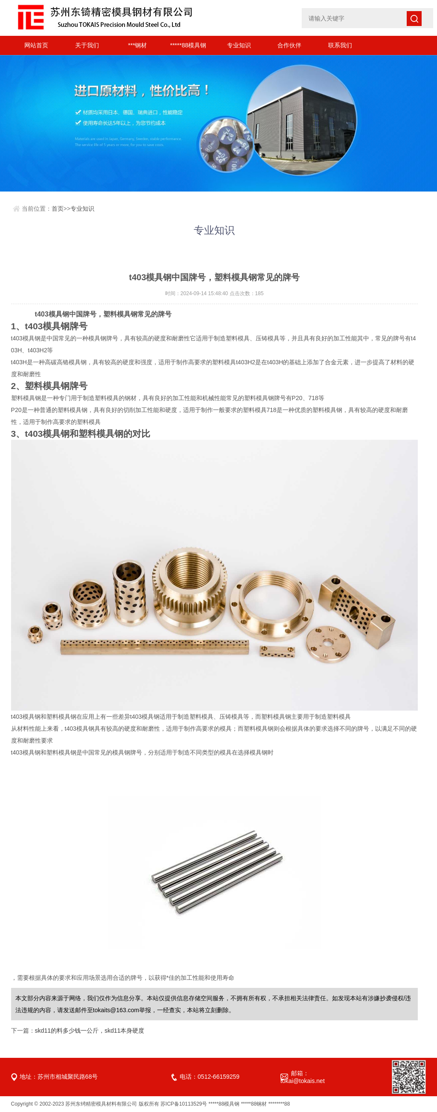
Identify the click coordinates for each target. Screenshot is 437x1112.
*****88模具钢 (188, 45)
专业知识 (239, 45)
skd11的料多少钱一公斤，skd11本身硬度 (90, 1030)
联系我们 (340, 45)
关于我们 (87, 45)
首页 (58, 208)
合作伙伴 (289, 45)
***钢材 (137, 45)
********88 (279, 1104)
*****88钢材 (254, 1104)
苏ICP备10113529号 (183, 1104)
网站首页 (36, 45)
